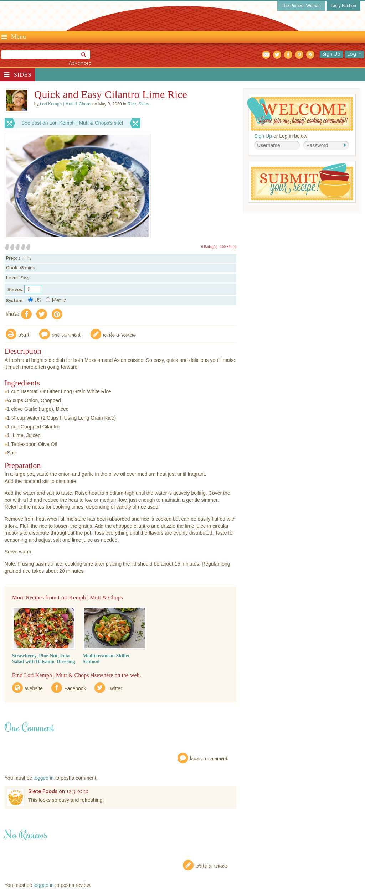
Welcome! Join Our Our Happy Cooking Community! (300, 114)
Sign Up (331, 54)
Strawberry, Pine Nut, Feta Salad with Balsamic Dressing (43, 658)
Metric (56, 300)
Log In (354, 54)
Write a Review (212, 865)
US (34, 300)
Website (34, 688)
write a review (119, 334)
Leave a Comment (209, 758)
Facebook (75, 688)
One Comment (66, 334)
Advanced (80, 63)
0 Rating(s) (209, 247)
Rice (132, 104)
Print (24, 334)
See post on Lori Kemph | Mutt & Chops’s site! (72, 123)
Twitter (114, 688)
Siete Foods (42, 791)
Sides (22, 75)
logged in (44, 778)
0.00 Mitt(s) (227, 247)
